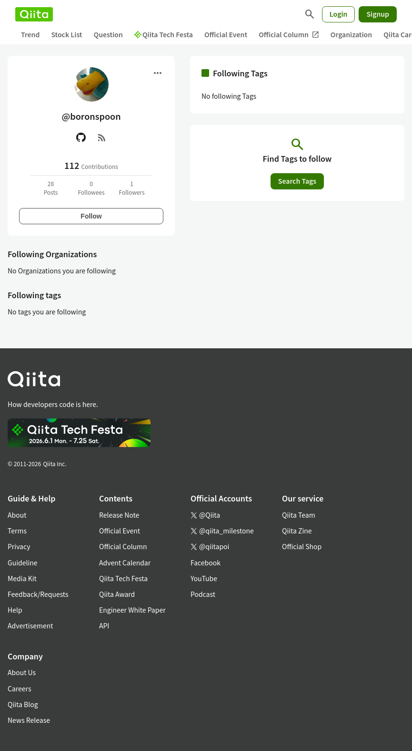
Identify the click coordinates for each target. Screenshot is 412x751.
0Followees (91, 187)
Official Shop (302, 546)
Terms (17, 530)
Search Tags (297, 181)
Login (339, 14)
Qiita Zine (297, 530)
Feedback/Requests (38, 594)
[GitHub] (80, 137)
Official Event (225, 34)
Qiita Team (298, 515)
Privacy (19, 546)
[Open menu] (157, 73)
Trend (30, 34)
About (17, 515)
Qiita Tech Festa (163, 34)
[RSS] (101, 137)
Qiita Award (117, 594)
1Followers (131, 187)
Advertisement (30, 625)
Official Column (289, 35)
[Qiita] (34, 14)
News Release (29, 720)
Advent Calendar (125, 562)
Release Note (119, 515)
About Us (22, 672)
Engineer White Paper (132, 610)
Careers (19, 688)
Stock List (66, 34)
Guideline (23, 562)
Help (15, 610)
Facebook (206, 562)
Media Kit (22, 578)
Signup (377, 14)
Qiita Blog (23, 704)
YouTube (204, 578)
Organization (351, 34)
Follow (90, 216)
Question (108, 34)
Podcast (203, 594)
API (104, 625)
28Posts (51, 187)
